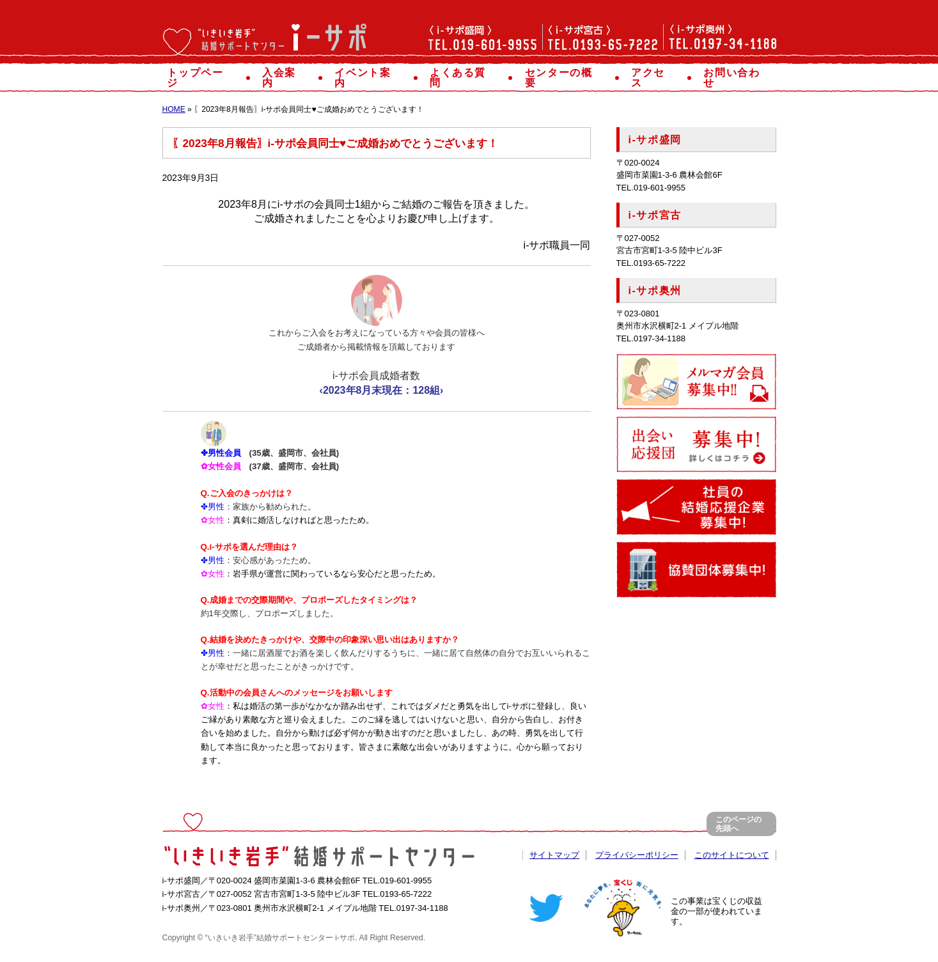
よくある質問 (463, 77)
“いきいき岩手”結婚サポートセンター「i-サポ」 (264, 43)
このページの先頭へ (738, 824)
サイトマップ (554, 855)
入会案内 (284, 77)
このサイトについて (731, 855)
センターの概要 (563, 77)
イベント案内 (368, 77)
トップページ (201, 77)
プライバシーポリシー (636, 855)
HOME (173, 109)
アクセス (653, 77)
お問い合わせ (737, 77)
